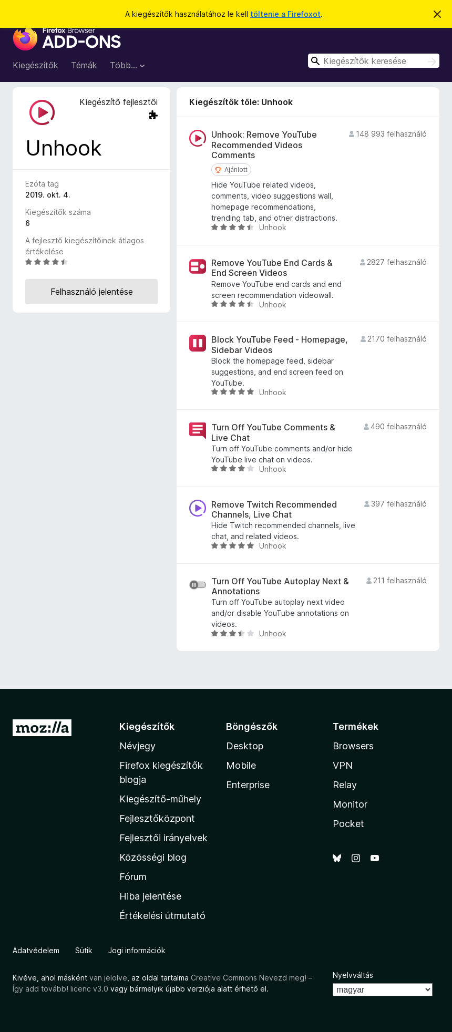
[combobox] (373, 61)
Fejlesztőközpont (157, 818)
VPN (343, 765)
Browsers (353, 745)
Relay (345, 784)
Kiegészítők (35, 65)
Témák (84, 65)
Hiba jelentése (150, 896)
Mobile (241, 765)
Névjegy (137, 745)
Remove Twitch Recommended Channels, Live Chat (274, 510)
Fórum (133, 876)
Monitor (350, 804)
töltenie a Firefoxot (285, 13)
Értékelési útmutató (162, 915)
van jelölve (108, 977)
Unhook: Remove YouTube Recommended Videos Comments (264, 145)
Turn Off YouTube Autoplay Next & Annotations (280, 586)
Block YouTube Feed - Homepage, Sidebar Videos (279, 345)
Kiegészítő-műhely (160, 798)
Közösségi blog (153, 857)
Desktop (244, 745)
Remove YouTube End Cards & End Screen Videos (272, 268)
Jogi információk (137, 950)
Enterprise (248, 784)
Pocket (348, 823)
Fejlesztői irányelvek (163, 837)
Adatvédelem (36, 950)
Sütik (84, 950)
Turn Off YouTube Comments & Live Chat (273, 432)
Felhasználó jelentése (91, 291)
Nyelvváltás (353, 975)
